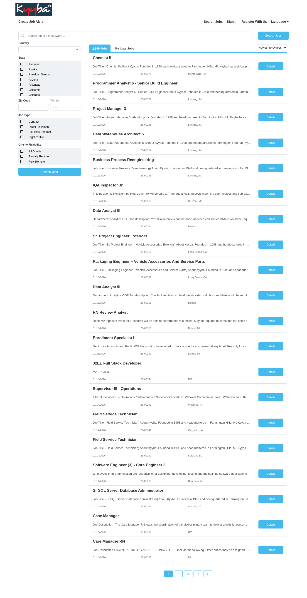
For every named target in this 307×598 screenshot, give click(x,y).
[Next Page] (208, 574)
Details (270, 66)
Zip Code (24, 100)
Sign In (232, 21)
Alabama (34, 64)
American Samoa (39, 74)
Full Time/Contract (40, 132)
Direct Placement (39, 127)
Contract (34, 121)
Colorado (34, 95)
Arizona (33, 79)
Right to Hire (36, 137)
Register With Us (254, 21)
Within (54, 100)
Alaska (33, 69)
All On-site (35, 151)
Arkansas (34, 84)
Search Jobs (213, 21)
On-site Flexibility (29, 144)
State (21, 57)
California (34, 90)
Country (23, 43)
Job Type (24, 115)
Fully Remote (37, 161)
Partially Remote (39, 156)
